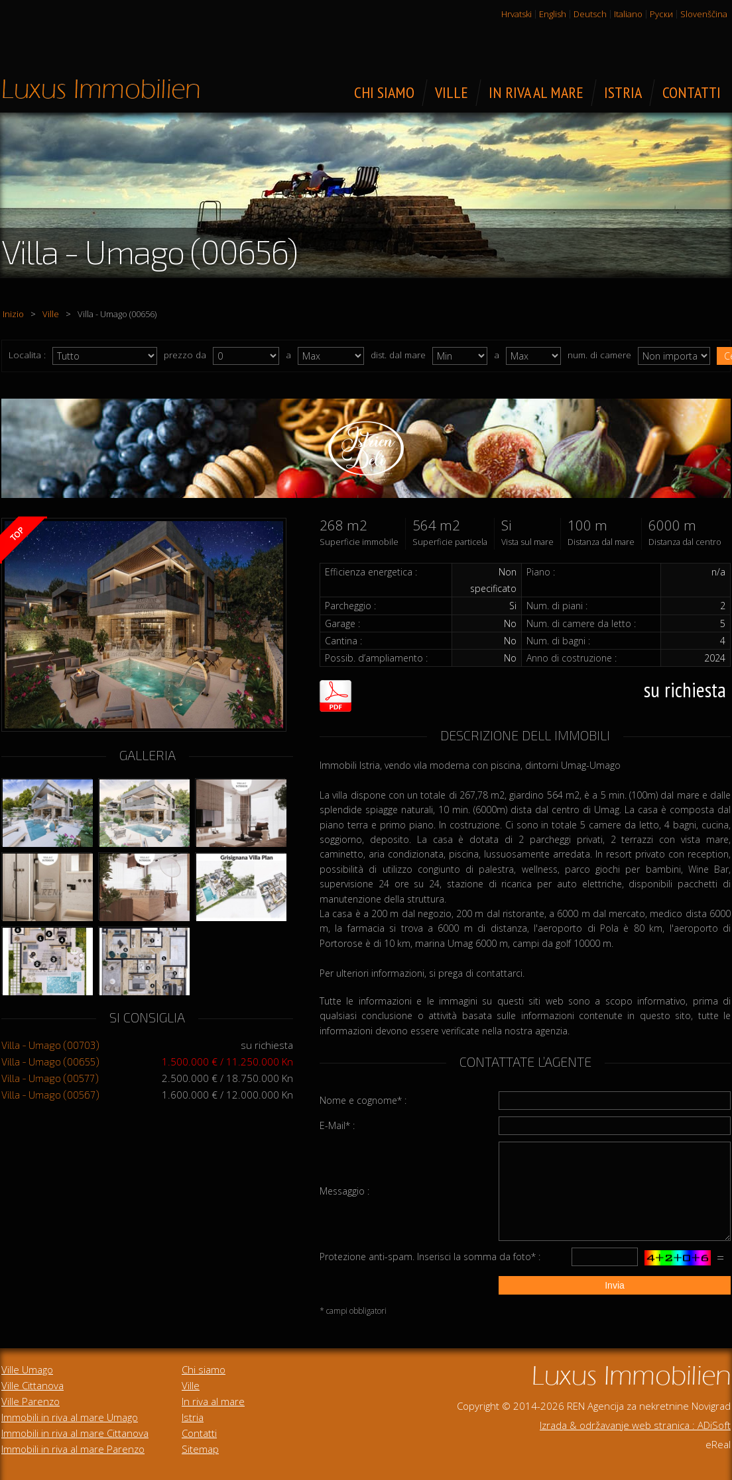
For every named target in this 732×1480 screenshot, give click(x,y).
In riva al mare (213, 1401)
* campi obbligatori (353, 1310)
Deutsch (590, 14)
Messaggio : (344, 1191)
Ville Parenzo (30, 1401)
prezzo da (185, 355)
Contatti (199, 1433)
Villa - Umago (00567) (50, 1095)
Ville (50, 314)
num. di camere (599, 355)
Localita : (27, 355)
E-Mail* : (337, 1125)
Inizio (13, 314)
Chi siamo (203, 1369)
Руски (661, 14)
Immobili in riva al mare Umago (69, 1417)
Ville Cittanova (32, 1385)
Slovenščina (703, 14)
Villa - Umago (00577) (50, 1078)
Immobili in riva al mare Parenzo (73, 1448)
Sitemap (200, 1448)
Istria (193, 1417)
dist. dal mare (398, 355)
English (552, 14)
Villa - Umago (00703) (50, 1045)
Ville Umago (27, 1369)
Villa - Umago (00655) (50, 1061)
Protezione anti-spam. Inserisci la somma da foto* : (430, 1256)
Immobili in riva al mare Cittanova (75, 1433)
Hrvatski (516, 14)
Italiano (628, 14)
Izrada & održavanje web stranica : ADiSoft (635, 1425)
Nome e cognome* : (363, 1100)
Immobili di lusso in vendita (100, 88)
